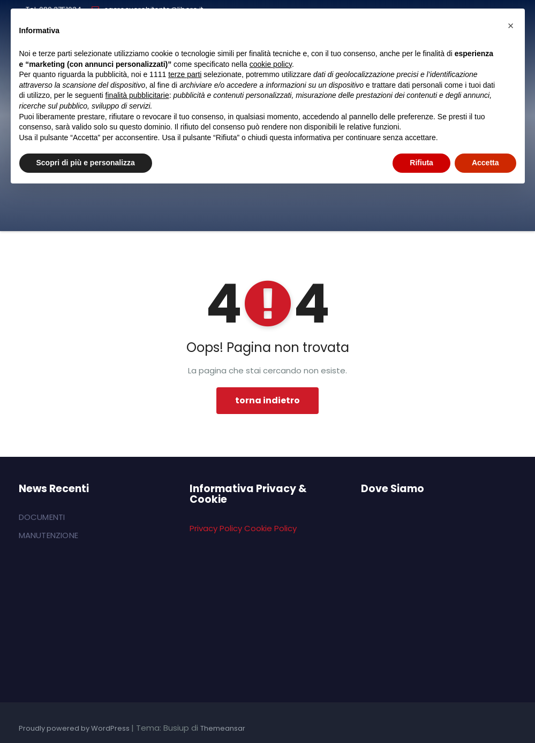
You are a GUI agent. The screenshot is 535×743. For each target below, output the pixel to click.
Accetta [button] (485, 162)
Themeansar (222, 728)
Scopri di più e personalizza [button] (85, 162)
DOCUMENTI (42, 517)
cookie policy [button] (271, 64)
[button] (510, 25)
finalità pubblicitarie (137, 95)
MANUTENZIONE (48, 535)
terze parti (184, 74)
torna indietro (267, 400)
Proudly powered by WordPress (75, 728)
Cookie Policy (270, 528)
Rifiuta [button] (421, 162)
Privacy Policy (216, 528)
